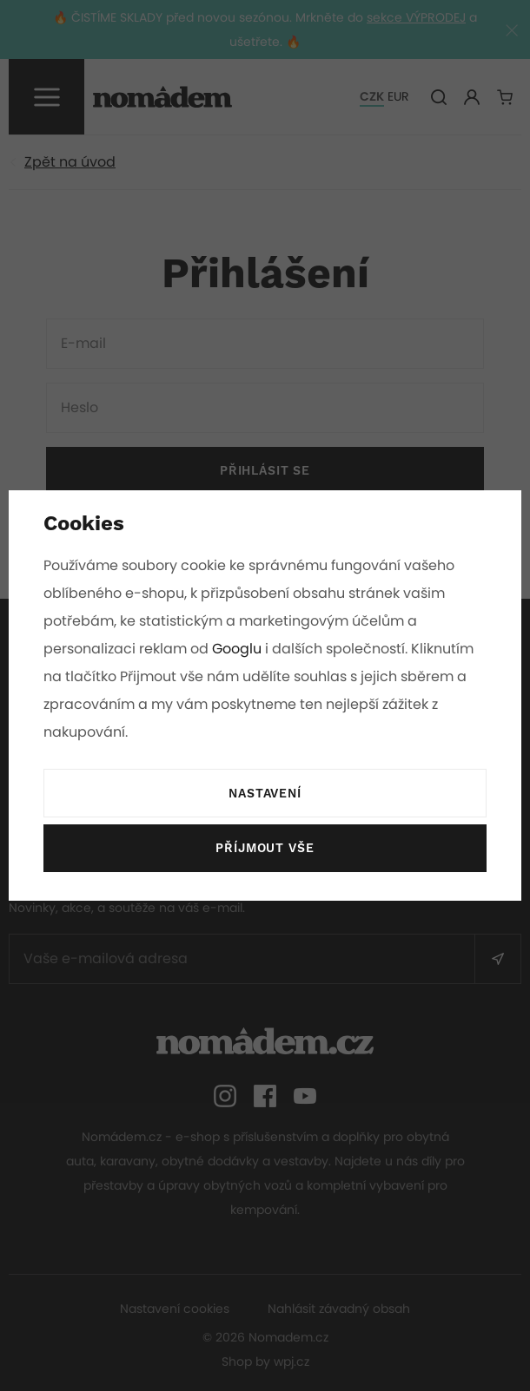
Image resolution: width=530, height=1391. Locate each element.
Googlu (238, 649)
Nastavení (265, 794)
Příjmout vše (265, 849)
